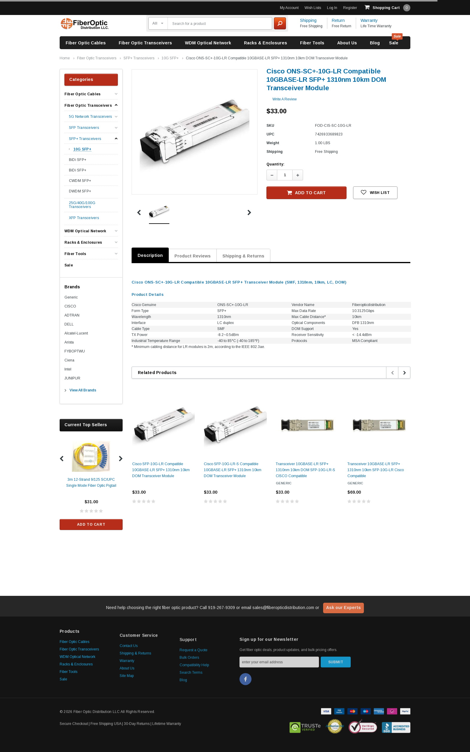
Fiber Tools (312, 42)
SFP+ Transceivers (138, 58)
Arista (69, 342)
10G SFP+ (170, 58)
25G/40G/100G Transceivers (82, 205)
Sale (393, 42)
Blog (375, 42)
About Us (347, 42)
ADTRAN (71, 315)
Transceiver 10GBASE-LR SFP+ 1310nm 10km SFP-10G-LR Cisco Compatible (375, 470)
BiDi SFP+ (77, 160)
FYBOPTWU (74, 351)
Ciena (69, 360)
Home (65, 58)
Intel (67, 369)
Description (150, 255)
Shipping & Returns (243, 256)
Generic (71, 297)
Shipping (308, 20)
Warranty (369, 20)
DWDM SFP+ (80, 191)
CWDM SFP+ (80, 181)
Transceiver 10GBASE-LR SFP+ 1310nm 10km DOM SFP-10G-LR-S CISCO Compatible (305, 470)
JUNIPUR (72, 378)
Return (338, 20)
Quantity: (275, 164)
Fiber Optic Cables (86, 42)
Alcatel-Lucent (76, 333)
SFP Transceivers (84, 128)
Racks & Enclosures (265, 42)
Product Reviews (192, 256)
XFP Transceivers (84, 218)
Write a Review (284, 99)
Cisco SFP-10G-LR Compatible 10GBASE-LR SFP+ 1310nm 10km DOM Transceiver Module (161, 470)
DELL (69, 324)
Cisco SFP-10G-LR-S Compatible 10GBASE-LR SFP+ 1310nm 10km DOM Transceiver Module (232, 470)
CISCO (70, 306)
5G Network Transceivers (90, 117)
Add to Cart (91, 524)
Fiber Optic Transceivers (145, 42)
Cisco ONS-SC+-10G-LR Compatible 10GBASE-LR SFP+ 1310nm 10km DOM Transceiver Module (267, 58)
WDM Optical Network (208, 42)
